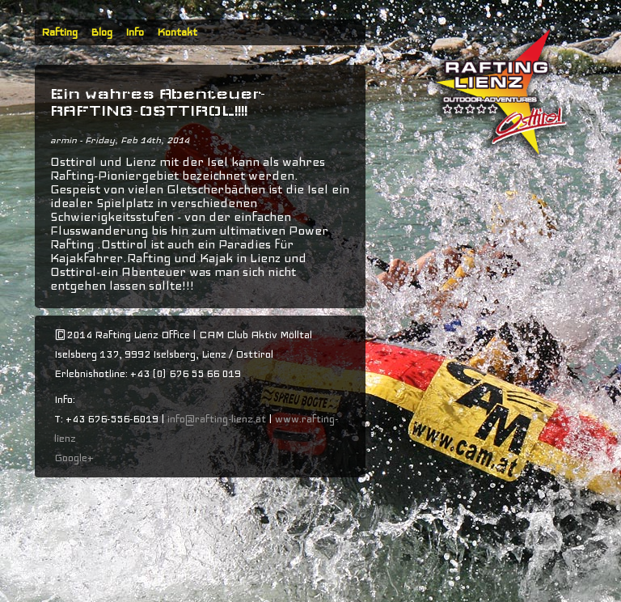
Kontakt (177, 32)
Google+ (74, 457)
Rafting (59, 32)
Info (134, 32)
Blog (101, 32)
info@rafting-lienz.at (216, 419)
